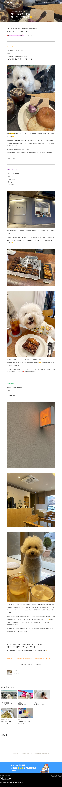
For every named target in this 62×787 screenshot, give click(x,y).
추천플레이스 (45, 2)
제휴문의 (53, 2)
